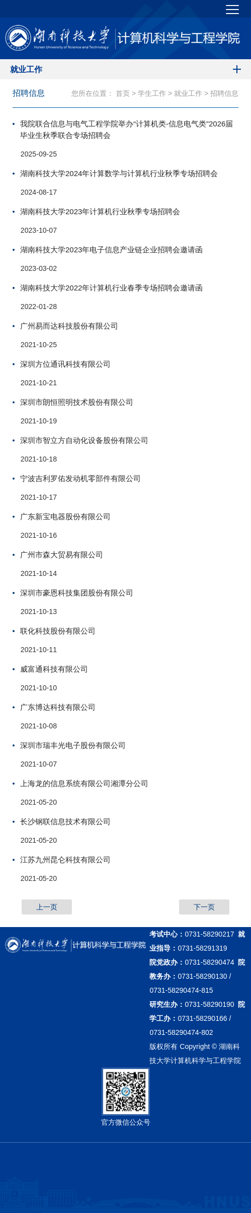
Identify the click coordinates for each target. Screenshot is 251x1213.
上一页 (46, 907)
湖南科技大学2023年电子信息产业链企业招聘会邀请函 (111, 249)
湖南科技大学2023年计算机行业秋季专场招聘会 (100, 211)
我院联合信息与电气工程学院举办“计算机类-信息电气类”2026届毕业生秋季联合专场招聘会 (126, 129)
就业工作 (188, 93)
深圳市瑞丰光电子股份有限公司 (73, 745)
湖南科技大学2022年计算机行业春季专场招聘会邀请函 (111, 287)
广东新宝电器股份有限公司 (65, 516)
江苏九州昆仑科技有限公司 (65, 859)
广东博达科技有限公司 (58, 707)
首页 (123, 93)
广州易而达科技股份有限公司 (69, 326)
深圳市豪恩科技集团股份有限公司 (76, 592)
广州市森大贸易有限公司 (61, 554)
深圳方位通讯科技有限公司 (65, 364)
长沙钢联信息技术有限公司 (65, 821)
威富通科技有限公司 (54, 669)
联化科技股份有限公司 (58, 631)
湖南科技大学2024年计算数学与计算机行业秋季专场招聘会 (119, 173)
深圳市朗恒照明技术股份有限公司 (76, 402)
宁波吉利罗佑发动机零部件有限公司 (80, 478)
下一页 (204, 907)
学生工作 (152, 93)
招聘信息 (224, 93)
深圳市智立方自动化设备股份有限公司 (84, 440)
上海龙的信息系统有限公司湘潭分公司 (84, 783)
